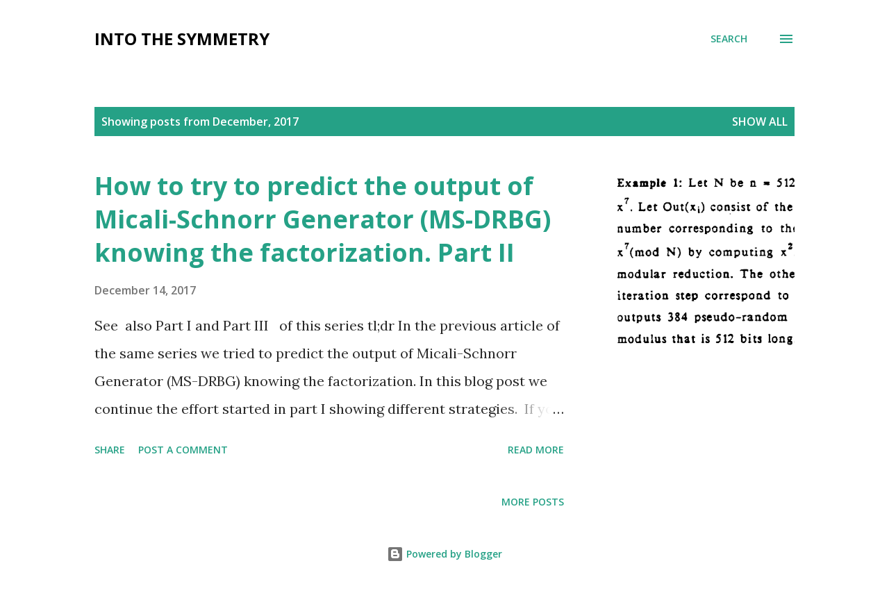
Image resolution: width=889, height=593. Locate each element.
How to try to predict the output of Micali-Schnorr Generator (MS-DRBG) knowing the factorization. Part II (322, 219)
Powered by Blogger (444, 553)
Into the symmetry (181, 38)
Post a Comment (183, 449)
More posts (532, 501)
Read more (536, 449)
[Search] (729, 39)
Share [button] (109, 449)
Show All (760, 121)
